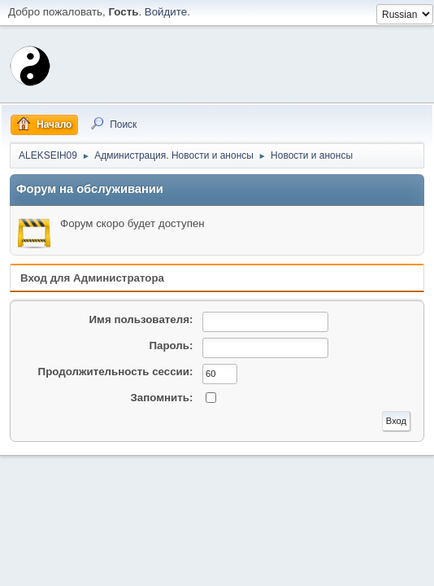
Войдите (166, 12)
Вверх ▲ (412, 569)
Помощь (284, 569)
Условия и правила (347, 569)
